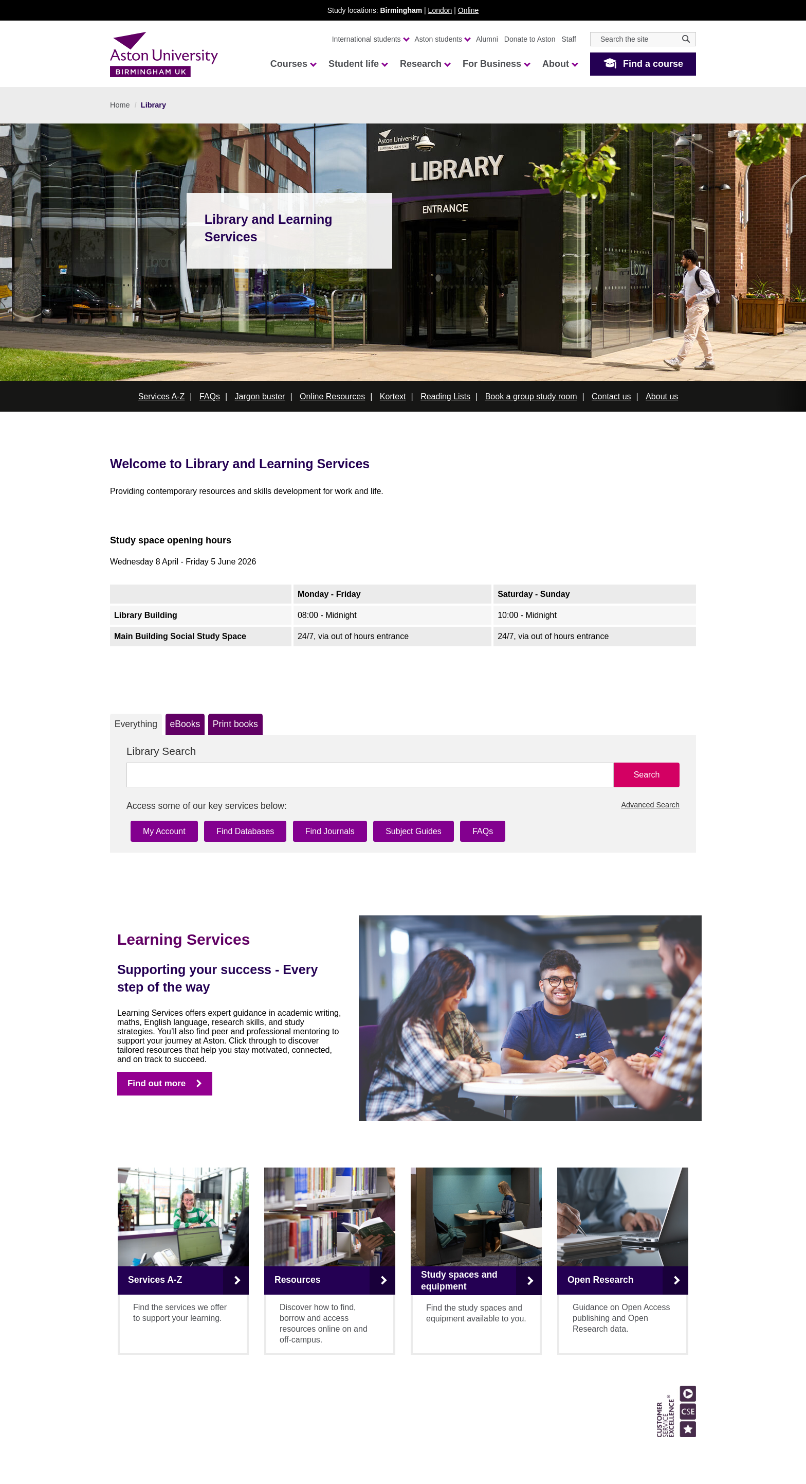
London (440, 10)
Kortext (393, 396)
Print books (235, 724)
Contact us (611, 396)
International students (370, 39)
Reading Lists (445, 396)
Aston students (442, 39)
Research (425, 64)
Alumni (487, 39)
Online (468, 10)
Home (120, 105)
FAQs (209, 396)
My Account (164, 831)
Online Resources (332, 396)
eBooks (185, 724)
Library (153, 105)
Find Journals (330, 831)
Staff (568, 39)
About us (662, 396)
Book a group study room (531, 396)
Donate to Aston (530, 39)
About (559, 64)
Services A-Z (161, 396)
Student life (357, 64)
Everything (136, 724)
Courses (293, 64)
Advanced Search (650, 805)
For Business (496, 64)
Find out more (156, 1083)
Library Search (161, 751)
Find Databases (245, 831)
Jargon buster (260, 396)
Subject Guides (414, 831)
